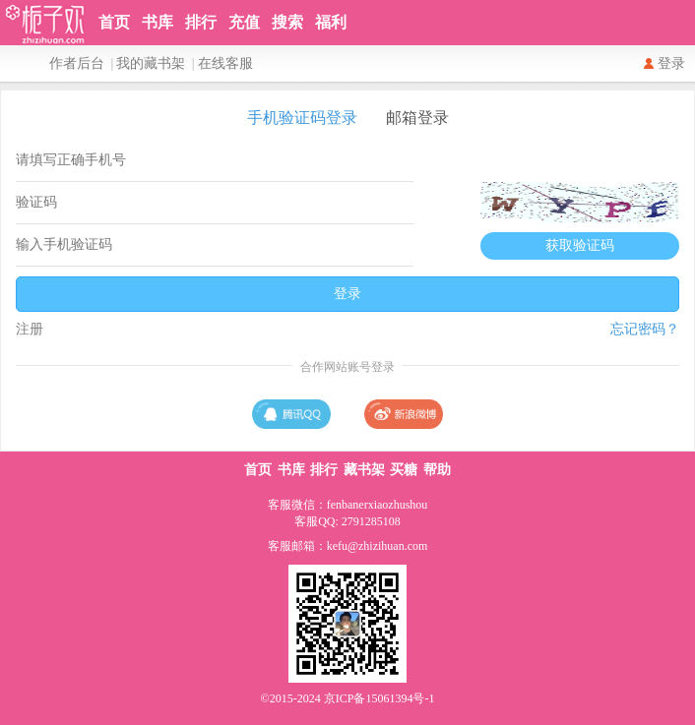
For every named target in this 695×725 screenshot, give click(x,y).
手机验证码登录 (302, 117)
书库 (157, 22)
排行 (201, 22)
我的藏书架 (150, 63)
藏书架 (364, 469)
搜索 (287, 22)
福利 (331, 22)
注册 (29, 329)
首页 (114, 22)
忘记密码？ (644, 329)
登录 (671, 63)
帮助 (437, 469)
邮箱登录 (417, 117)
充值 (244, 22)
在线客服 (225, 63)
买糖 (403, 469)
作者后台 (76, 63)
